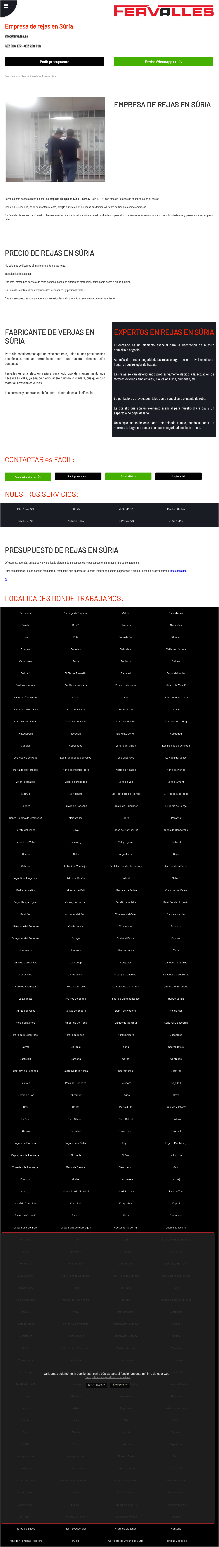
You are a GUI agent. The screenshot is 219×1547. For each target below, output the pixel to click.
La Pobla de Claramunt (125, 986)
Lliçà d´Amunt (176, 781)
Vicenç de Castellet (125, 974)
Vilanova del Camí (125, 914)
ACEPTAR (120, 1385)
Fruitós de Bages (75, 998)
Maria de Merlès (176, 769)
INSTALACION (25, 508)
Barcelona (25, 613)
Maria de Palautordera (76, 769)
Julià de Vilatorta (176, 1106)
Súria (76, 661)
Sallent (126, 878)
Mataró (176, 878)
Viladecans (125, 926)
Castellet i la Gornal (125, 1227)
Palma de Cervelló (25, 1215)
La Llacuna (176, 1155)
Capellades (75, 745)
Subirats (126, 661)
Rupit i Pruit (125, 709)
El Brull (126, 1155)
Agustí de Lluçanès (25, 878)
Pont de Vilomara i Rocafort (25, 1540)
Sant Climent (75, 1119)
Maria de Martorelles (25, 769)
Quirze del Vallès (25, 1010)
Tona (176, 950)
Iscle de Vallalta (75, 709)
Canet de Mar (76, 974)
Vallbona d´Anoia (176, 649)
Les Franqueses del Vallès (75, 757)
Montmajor (176, 1179)
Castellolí (75, 1203)
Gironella (75, 1155)
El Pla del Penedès (76, 673)
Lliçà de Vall (126, 781)
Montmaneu (126, 1179)
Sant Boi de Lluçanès (176, 902)
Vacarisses (25, 661)
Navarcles (176, 625)
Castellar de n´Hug (176, 721)
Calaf (176, 709)
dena (126, 1046)
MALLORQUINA (176, 508)
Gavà (76, 829)
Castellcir (25, 1058)
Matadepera (25, 733)
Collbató (25, 673)
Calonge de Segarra (75, 613)
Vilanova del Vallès (176, 890)
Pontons (176, 1528)
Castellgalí (176, 1215)
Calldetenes (176, 613)
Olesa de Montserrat (126, 829)
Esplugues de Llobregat (25, 1155)
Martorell (176, 842)
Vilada (75, 697)
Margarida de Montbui (76, 1191)
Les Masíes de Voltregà (176, 745)
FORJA (76, 508)
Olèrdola (76, 1046)
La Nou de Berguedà (176, 986)
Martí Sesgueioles (76, 1528)
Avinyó (76, 938)
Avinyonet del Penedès (25, 938)
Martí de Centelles (25, 1203)
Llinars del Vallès (126, 745)
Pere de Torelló (76, 986)
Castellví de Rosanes (25, 1070)
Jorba (75, 1179)
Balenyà (25, 805)
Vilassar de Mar (126, 950)
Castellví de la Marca (76, 1070)
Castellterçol (126, 1070)
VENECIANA (126, 508)
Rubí (75, 637)
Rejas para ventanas (12, 76)
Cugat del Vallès (176, 673)
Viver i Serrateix (25, 781)
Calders (176, 938)
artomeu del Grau (75, 914)
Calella (25, 625)
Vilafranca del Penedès (25, 926)
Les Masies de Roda (25, 757)
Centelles (176, 1058)
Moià (126, 1215)
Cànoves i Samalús (176, 962)
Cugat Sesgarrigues (26, 902)
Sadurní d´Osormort (25, 697)
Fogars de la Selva (76, 1143)
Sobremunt (76, 1094)
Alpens (25, 854)
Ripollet (176, 637)
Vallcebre (125, 649)
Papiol (176, 1203)
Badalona (175, 926)
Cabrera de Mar (176, 914)
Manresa (126, 625)
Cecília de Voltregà (75, 685)
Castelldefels (176, 1046)
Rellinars (126, 1082)
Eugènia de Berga (176, 805)
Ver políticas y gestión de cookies (107, 1377)
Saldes (176, 661)
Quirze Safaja (176, 998)
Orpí (25, 1106)
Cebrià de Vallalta (125, 902)
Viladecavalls (75, 926)
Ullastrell (176, 1070)
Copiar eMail (178, 476)
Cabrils (25, 866)
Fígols (125, 1143)
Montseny (76, 950)
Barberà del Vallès (25, 842)
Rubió (75, 625)
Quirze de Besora (76, 1010)
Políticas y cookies (176, 1540)
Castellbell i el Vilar (25, 721)
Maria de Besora (75, 1167)
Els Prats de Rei (125, 733)
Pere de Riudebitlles (25, 1034)
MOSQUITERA (76, 520)
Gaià (176, 1167)
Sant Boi (25, 914)
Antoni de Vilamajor (75, 866)
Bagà (176, 854)
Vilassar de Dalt (75, 890)
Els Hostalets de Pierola (125, 793)
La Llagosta (25, 998)
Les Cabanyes (126, 757)
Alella (76, 854)
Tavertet (75, 1131)
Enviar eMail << (128, 476)
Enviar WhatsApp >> (163, 61)
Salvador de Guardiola (176, 974)
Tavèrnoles (125, 1131)
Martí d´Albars (126, 1034)
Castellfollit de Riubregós (76, 1227)
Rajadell (176, 1082)
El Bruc (25, 793)
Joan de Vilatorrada (176, 697)
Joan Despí (75, 962)
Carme (26, 1046)
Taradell (176, 1131)
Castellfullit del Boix (25, 1227)
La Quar (25, 1119)
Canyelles (126, 962)
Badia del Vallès (25, 890)
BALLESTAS (25, 520)
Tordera (176, 1119)
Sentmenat (126, 1167)
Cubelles (76, 649)
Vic (126, 697)
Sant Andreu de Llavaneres (125, 866)
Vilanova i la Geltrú (126, 890)
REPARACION (126, 520)
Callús (125, 613)
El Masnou (76, 793)
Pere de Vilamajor (25, 986)
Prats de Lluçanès (126, 1528)
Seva (176, 1094)
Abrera (25, 1131)
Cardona (76, 1058)
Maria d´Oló (125, 1106)
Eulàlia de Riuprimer (126, 805)
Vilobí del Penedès (76, 781)
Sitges (126, 1094)
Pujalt (75, 1540)
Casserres (176, 1034)
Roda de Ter (126, 637)
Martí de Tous (176, 1191)
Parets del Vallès (25, 829)
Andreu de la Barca (176, 866)
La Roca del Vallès (176, 757)
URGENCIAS (176, 520)
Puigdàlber (125, 1203)
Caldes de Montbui (126, 1022)
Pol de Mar (176, 1010)
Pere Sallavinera (25, 1022)
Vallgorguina (125, 842)
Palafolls (25, 1082)
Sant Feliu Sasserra (176, 1022)
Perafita (176, 817)
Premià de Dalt (25, 1094)
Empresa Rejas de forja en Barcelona (36, 76)
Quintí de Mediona (126, 1010)
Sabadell (126, 673)
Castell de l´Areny (176, 1227)
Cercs (125, 1058)
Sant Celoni (126, 1119)
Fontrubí (25, 1179)
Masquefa (76, 733)
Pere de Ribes (75, 1034)
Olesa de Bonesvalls (176, 829)
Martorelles (76, 817)
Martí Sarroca (126, 1191)
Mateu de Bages (25, 1528)
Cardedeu (176, 733)
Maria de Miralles (126, 769)
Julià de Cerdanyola (25, 962)
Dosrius (25, 649)
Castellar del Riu (126, 721)
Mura (25, 637)
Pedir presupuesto (54, 61)
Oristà (75, 1106)
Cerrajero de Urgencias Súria (125, 1540)
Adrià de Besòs (76, 878)
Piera (126, 817)
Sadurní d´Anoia (25, 685)
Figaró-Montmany (176, 1143)
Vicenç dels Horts (125, 685)
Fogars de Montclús (25, 1143)
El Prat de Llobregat (176, 793)
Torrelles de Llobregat (25, 1167)
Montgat (26, 1191)
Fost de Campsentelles (126, 998)
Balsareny (76, 842)
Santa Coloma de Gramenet (25, 817)
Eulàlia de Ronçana (75, 805)
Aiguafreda (125, 854)
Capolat (25, 745)
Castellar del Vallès (75, 721)
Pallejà (76, 1215)
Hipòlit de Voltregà (75, 1022)
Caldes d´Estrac (125, 938)
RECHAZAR (96, 1385)
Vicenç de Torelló (176, 685)
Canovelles (25, 974)
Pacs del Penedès (75, 1082)
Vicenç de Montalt (76, 902)
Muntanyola (25, 950)
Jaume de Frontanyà (25, 709)
